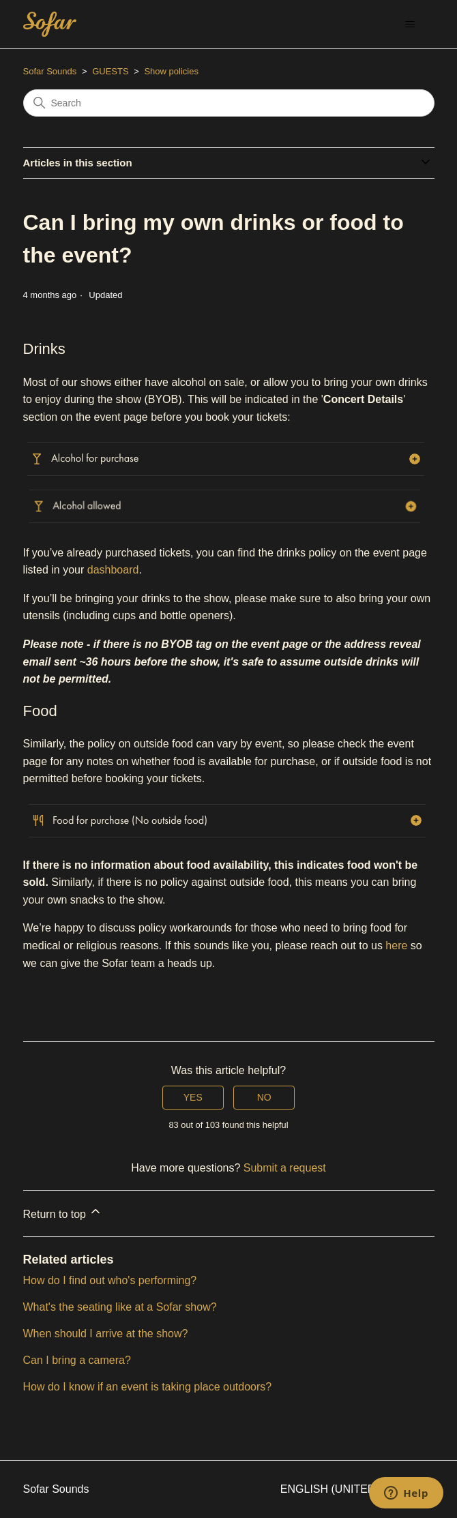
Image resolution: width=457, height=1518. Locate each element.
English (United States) (357, 1489)
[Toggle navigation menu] (410, 24)
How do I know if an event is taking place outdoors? (147, 1387)
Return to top (63, 1212)
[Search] (228, 103)
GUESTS (110, 71)
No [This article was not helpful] (264, 1097)
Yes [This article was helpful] (193, 1097)
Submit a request (285, 1168)
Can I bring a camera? (77, 1360)
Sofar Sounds (50, 71)
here (396, 945)
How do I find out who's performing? (110, 1280)
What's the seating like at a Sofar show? (120, 1307)
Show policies (171, 71)
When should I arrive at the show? (105, 1333)
